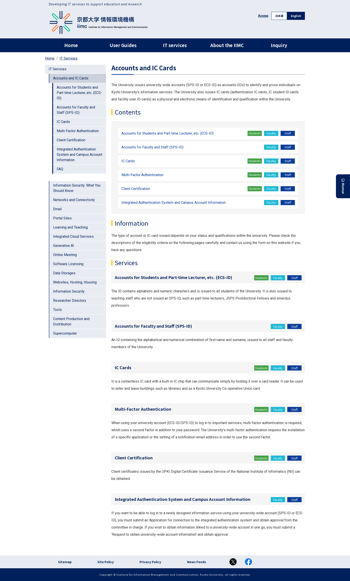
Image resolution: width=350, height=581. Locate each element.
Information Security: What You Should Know (76, 188)
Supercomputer (65, 333)
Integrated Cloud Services (73, 236)
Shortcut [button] (343, 186)
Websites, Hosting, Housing (75, 282)
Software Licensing (68, 264)
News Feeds (196, 562)
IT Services (68, 58)
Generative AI (63, 246)
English (296, 16)
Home (71, 45)
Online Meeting (65, 255)
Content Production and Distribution (71, 321)
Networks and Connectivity (74, 200)
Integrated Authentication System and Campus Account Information (79, 154)
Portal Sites (62, 218)
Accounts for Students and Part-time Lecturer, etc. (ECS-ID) (79, 92)
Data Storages (64, 273)
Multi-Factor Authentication (78, 131)
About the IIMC (227, 45)
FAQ (60, 169)
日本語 (279, 16)
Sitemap (65, 562)
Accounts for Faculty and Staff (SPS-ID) (76, 110)
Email (57, 209)
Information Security (69, 291)
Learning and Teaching (70, 227)
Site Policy (105, 562)
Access (263, 16)
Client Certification (71, 140)
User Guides (123, 45)
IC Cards (63, 122)
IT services (175, 45)
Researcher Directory (69, 300)
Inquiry (279, 45)
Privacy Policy (150, 562)
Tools (57, 310)
